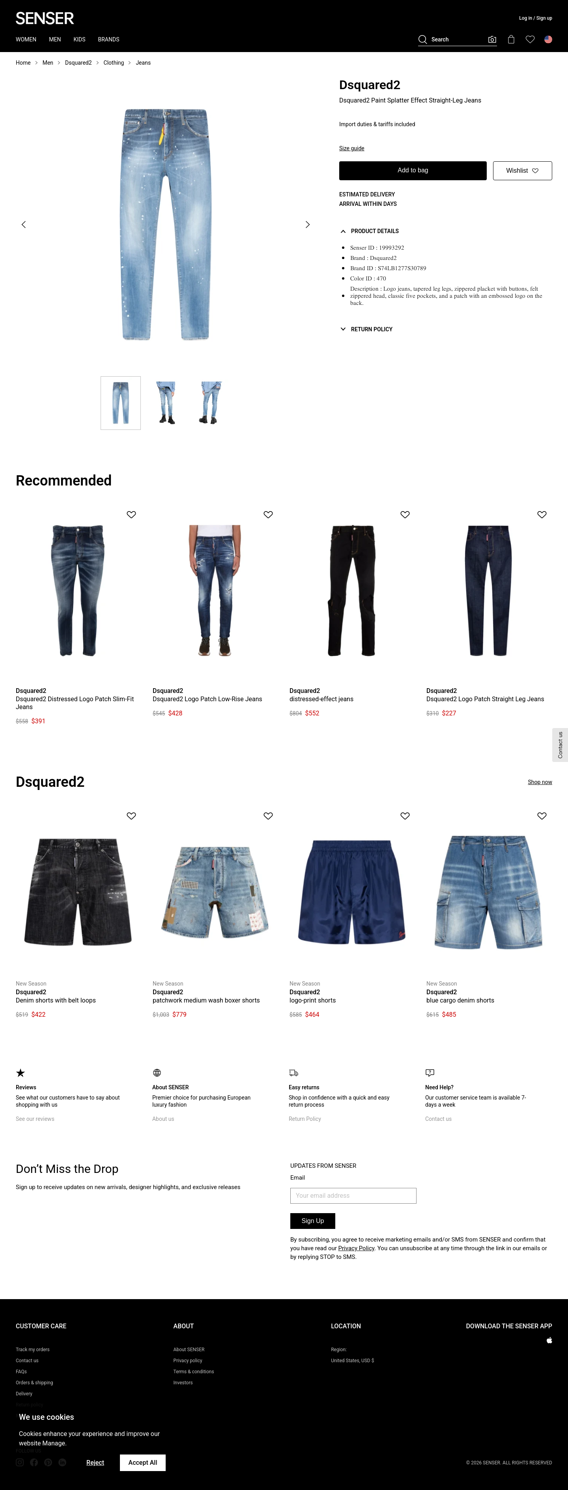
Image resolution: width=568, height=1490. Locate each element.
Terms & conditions (194, 1371)
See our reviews (35, 1119)
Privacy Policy (356, 1248)
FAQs (21, 1371)
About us (163, 1119)
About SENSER (189, 1349)
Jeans (143, 63)
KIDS (79, 39)
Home (23, 63)
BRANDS (109, 39)
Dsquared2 (78, 63)
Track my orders (33, 1349)
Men (48, 63)
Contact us (438, 1119)
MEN (55, 39)
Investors (183, 1382)
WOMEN (26, 39)
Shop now (540, 782)
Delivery (24, 1394)
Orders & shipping (34, 1382)
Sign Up (313, 1220)
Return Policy (305, 1119)
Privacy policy (188, 1360)
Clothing (114, 63)
